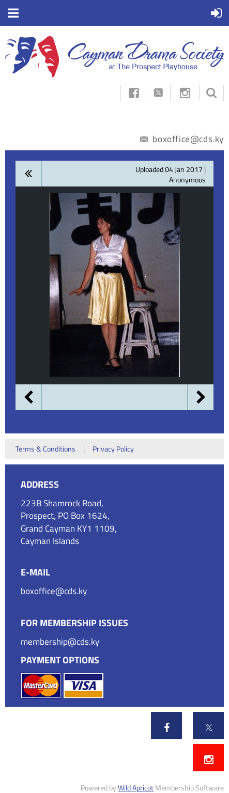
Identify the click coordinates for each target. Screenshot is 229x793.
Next (200, 397)
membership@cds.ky (60, 641)
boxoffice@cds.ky (182, 139)
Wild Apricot (136, 787)
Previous (28, 397)
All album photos (29, 173)
